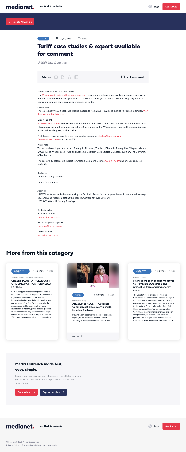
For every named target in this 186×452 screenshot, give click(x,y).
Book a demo (26, 392)
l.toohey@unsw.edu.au (109, 135)
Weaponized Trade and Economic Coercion (64, 94)
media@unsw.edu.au (47, 235)
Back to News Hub (20, 21)
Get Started (171, 6)
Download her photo (48, 139)
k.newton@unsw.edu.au (49, 225)
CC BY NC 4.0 (112, 160)
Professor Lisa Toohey (48, 123)
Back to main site (51, 6)
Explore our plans (53, 392)
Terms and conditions (31, 445)
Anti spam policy (51, 445)
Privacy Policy (12, 445)
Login (153, 6)
